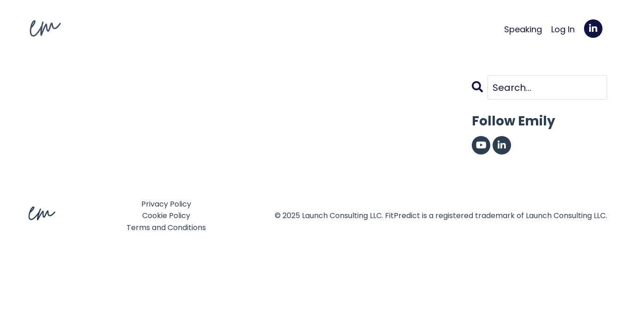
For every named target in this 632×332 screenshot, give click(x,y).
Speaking (523, 29)
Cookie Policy (166, 215)
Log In (563, 29)
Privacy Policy (166, 204)
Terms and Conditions (166, 227)
